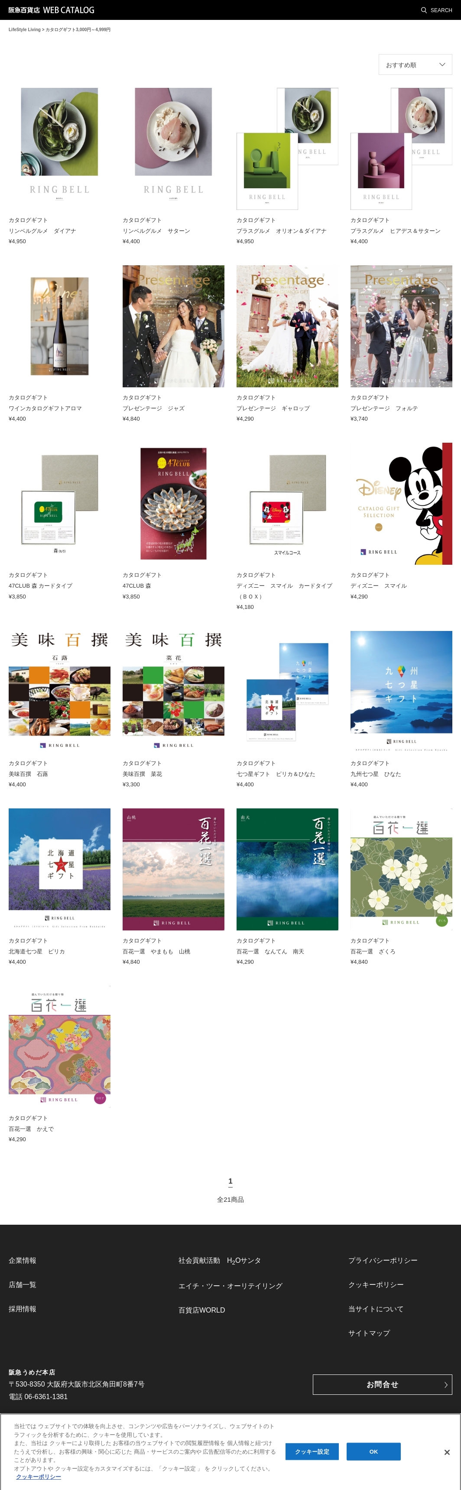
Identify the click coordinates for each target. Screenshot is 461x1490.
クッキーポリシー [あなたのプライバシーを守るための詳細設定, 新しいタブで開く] (38, 1481)
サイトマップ (369, 1333)
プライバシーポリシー (383, 1260)
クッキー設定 (312, 1456)
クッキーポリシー (376, 1284)
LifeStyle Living (25, 29)
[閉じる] (447, 1456)
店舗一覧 (22, 1284)
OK (374, 1456)
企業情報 (22, 1260)
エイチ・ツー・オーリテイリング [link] (230, 1286)
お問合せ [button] (383, 1385)
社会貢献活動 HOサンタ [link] (220, 1261)
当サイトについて (376, 1309)
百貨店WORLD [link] (202, 1310)
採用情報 (22, 1309)
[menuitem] (61, 1261)
